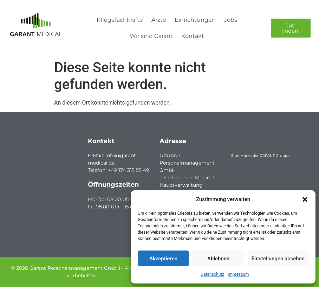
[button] (304, 199)
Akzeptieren (163, 258)
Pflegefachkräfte (120, 19)
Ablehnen (218, 258)
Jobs (230, 19)
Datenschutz (212, 274)
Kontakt (192, 36)
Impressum (238, 274)
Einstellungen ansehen (278, 258)
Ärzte (158, 19)
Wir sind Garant (151, 36)
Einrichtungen (195, 19)
